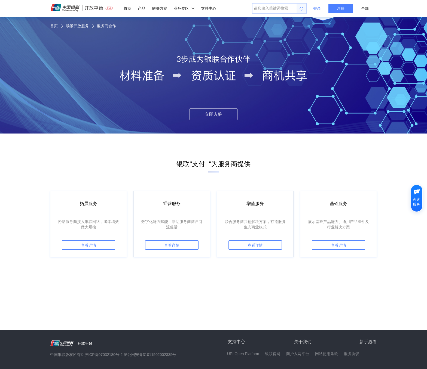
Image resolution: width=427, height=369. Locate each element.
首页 (127, 8)
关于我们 (303, 341)
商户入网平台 (297, 354)
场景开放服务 (77, 26)
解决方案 (159, 8)
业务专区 (184, 8)
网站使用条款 (326, 354)
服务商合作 (106, 26)
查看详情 (88, 245)
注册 (340, 8)
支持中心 (208, 8)
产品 (141, 8)
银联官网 (272, 354)
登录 (317, 8)
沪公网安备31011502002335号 (150, 354)
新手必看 (368, 341)
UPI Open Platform (243, 354)
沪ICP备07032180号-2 (103, 354)
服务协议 (351, 354)
